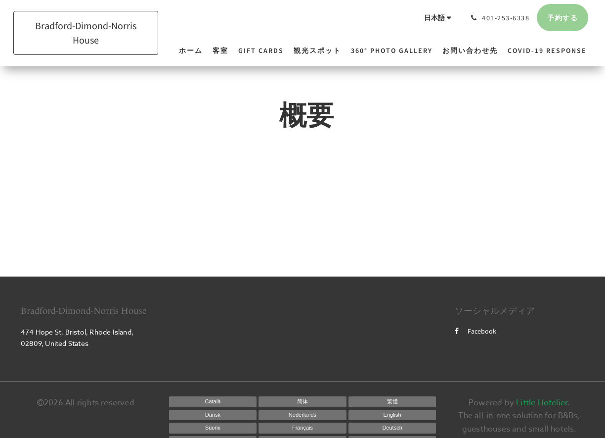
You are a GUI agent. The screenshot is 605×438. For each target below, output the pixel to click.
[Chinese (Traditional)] (392, 401)
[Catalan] (213, 401)
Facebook (475, 331)
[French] (302, 428)
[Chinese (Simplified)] (302, 401)
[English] (392, 415)
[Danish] (213, 415)
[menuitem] (193, 50)
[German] (392, 428)
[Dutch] (302, 415)
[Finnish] (213, 428)
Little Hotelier (541, 403)
